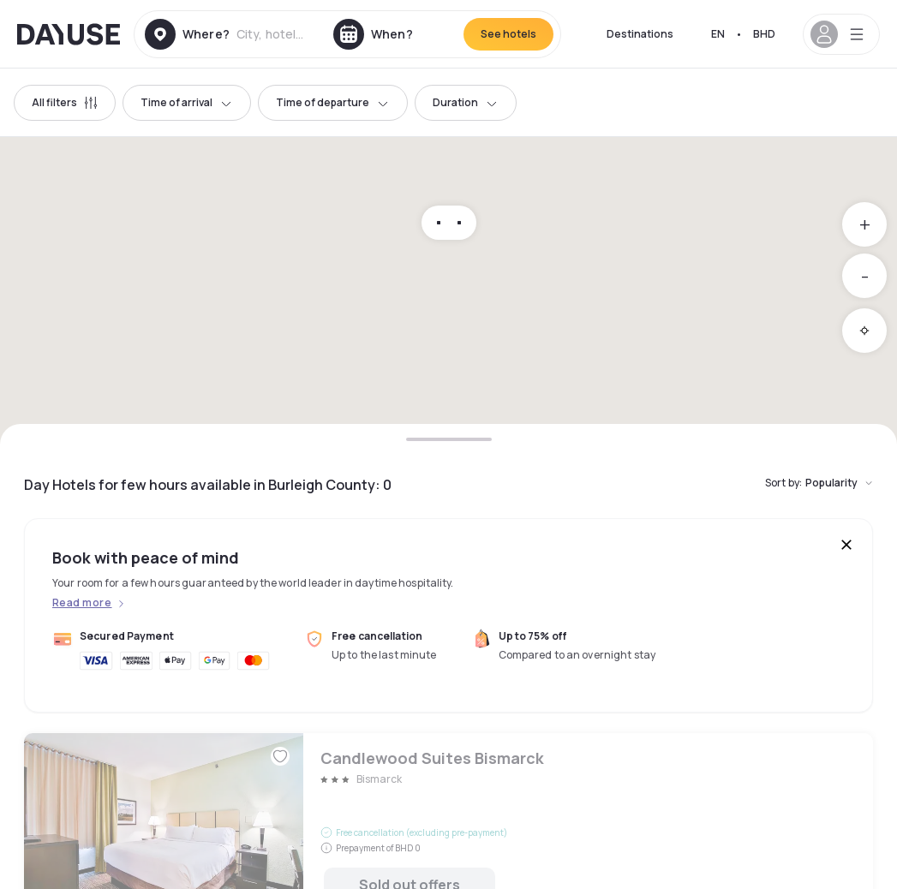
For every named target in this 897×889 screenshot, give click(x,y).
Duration (466, 102)
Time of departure (333, 102)
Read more (81, 603)
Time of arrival (187, 102)
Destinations (640, 34)
